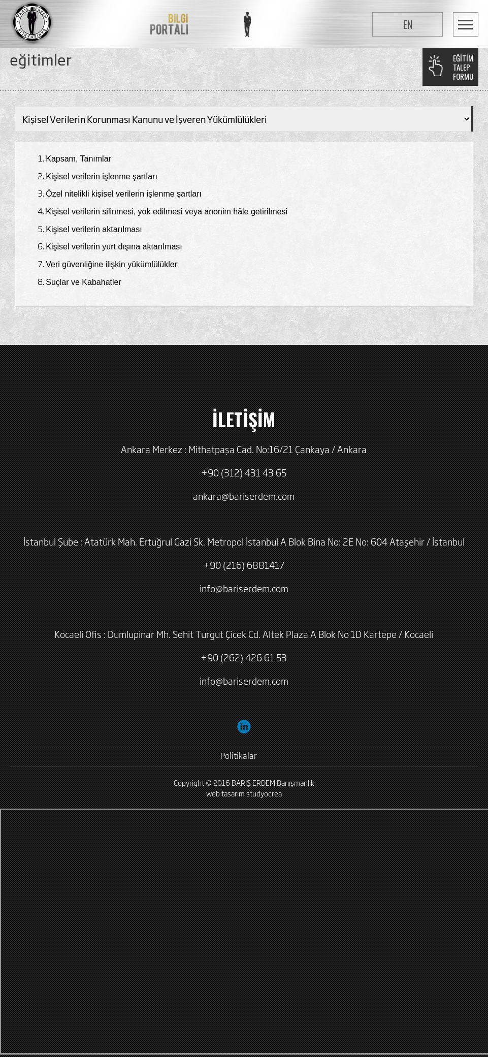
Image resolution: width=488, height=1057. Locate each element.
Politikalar (238, 755)
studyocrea (264, 793)
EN (407, 24)
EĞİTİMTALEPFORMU (463, 67)
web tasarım (225, 793)
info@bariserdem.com (244, 588)
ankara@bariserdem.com (244, 495)
